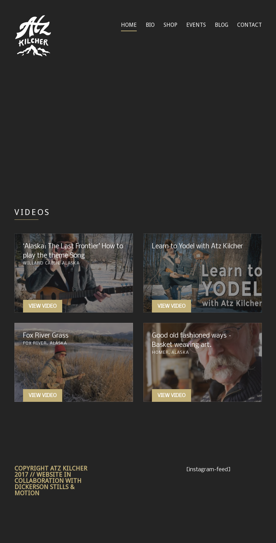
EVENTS (196, 25)
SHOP (170, 25)
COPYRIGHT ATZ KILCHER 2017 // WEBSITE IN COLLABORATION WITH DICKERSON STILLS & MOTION (50, 481)
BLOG (221, 25)
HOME (129, 25)
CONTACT (249, 25)
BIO (150, 25)
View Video (43, 306)
